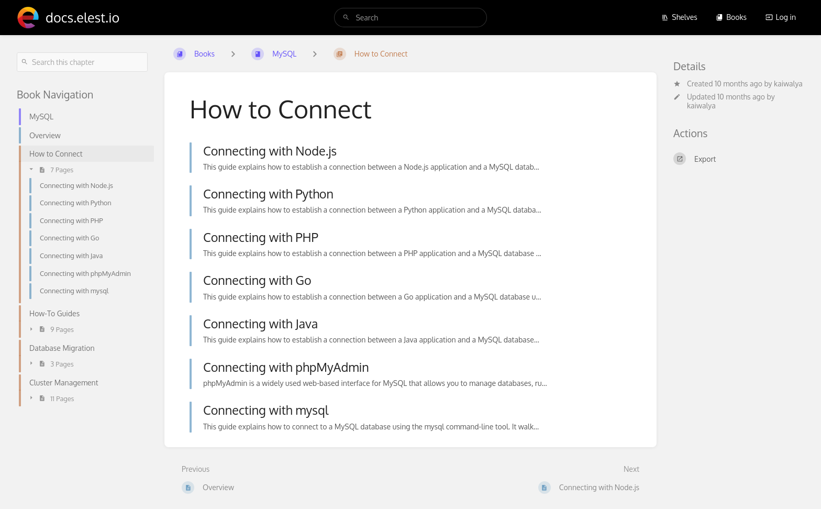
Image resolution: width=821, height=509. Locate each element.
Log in (780, 17)
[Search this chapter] (82, 62)
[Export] (739, 158)
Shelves (679, 17)
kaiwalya (788, 83)
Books (731, 17)
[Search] (346, 17)
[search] (410, 17)
